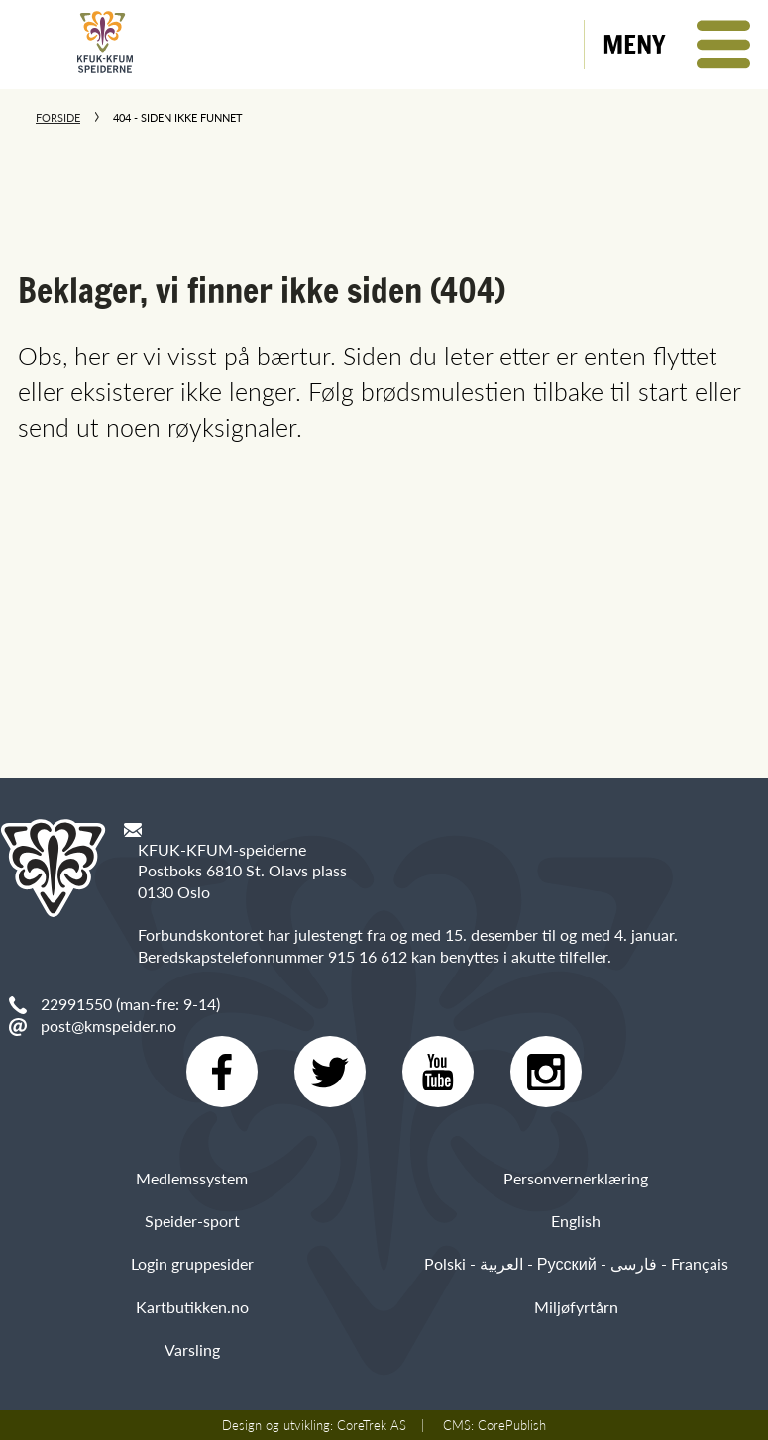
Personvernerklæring (575, 1178)
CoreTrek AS (371, 1425)
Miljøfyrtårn (576, 1306)
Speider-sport (192, 1220)
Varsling (192, 1349)
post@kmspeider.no (108, 1025)
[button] (676, 44)
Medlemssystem (192, 1178)
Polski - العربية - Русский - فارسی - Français (576, 1263)
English (576, 1220)
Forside (58, 117)
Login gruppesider (192, 1263)
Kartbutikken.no (192, 1306)
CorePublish (512, 1425)
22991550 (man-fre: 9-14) (130, 1003)
